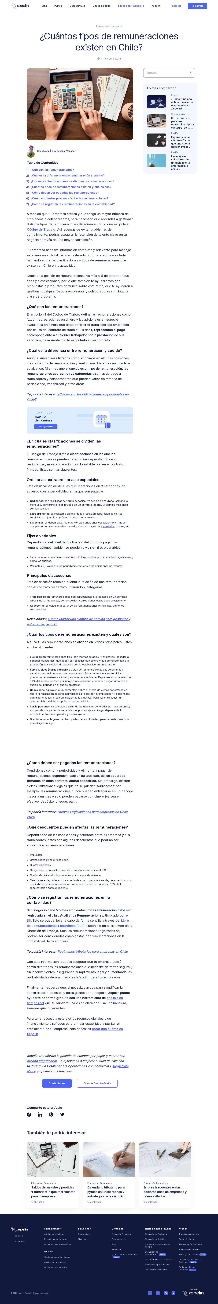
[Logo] (20, 5)
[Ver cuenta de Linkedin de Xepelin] (150, 1293)
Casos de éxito (102, 5)
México (20, 1241)
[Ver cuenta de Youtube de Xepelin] (173, 1293)
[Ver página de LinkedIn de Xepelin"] (40, 1114)
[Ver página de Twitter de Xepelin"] (62, 1114)
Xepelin (156, 5)
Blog (44, 5)
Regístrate (197, 5)
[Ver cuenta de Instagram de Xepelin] (166, 1293)
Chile (19, 1236)
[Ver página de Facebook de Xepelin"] (29, 1114)
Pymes (58, 5)
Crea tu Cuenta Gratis (97, 1083)
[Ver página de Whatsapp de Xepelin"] (51, 1114)
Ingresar (176, 5)
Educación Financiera (131, 5)
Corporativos (77, 5)
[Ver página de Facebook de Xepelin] (158, 1293)
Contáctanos (57, 1083)
